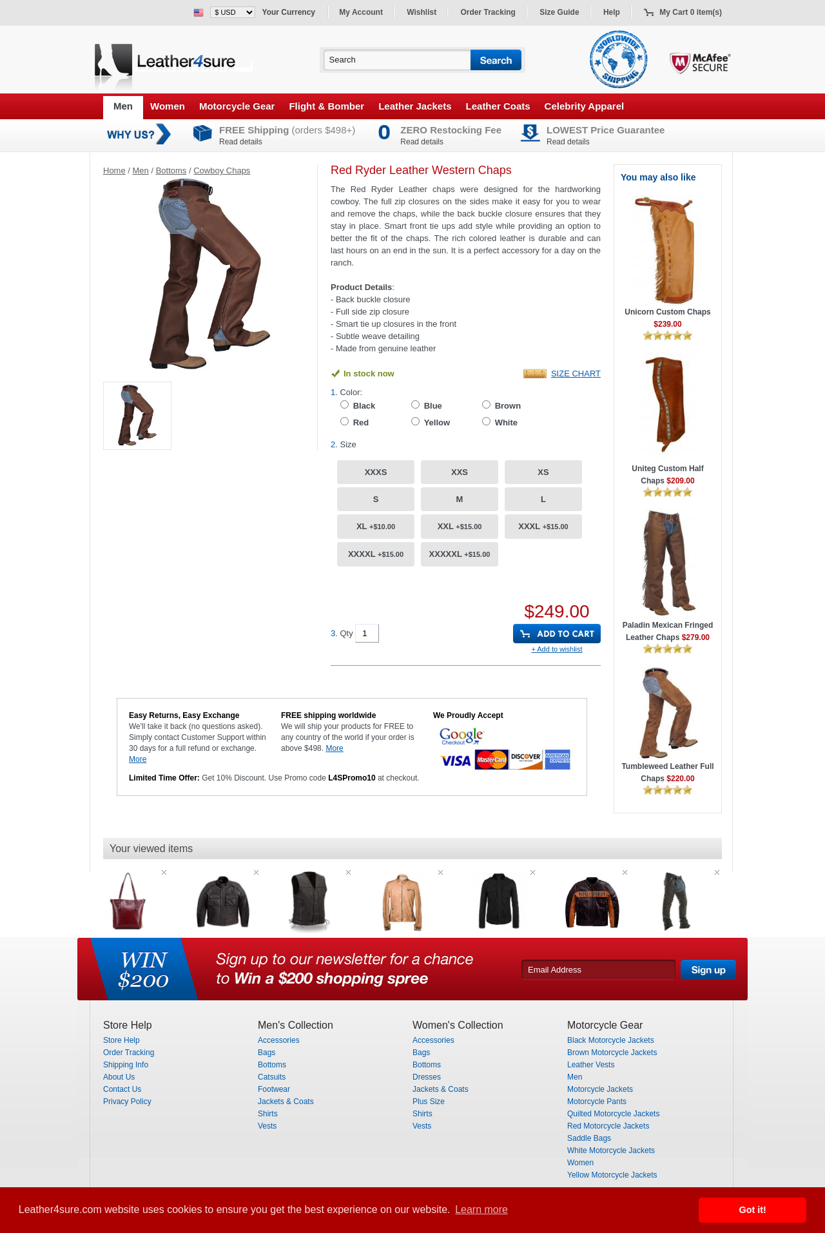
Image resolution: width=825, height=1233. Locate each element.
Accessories (279, 1040)
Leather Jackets (414, 106)
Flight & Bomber (326, 106)
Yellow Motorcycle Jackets (612, 1175)
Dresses (426, 1077)
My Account (361, 12)
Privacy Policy (127, 1101)
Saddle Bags (589, 1138)
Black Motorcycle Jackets (610, 1040)
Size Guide (559, 12)
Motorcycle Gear (237, 106)
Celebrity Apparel (585, 106)
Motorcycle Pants (596, 1101)
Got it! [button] (752, 1210)
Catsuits (272, 1077)
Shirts (268, 1113)
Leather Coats (498, 106)
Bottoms (171, 170)
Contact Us (122, 1089)
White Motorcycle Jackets (611, 1150)
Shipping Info (125, 1064)
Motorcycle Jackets (600, 1089)
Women (167, 106)
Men (123, 106)
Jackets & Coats (286, 1101)
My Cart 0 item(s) (690, 12)
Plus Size (428, 1101)
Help (611, 12)
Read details (240, 141)
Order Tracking (488, 12)
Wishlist (421, 12)
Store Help (121, 1040)
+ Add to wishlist (556, 649)
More (137, 759)
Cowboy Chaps (221, 170)
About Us (119, 1077)
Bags (266, 1052)
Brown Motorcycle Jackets (612, 1052)
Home (114, 170)
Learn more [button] (481, 1209)
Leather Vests (590, 1064)
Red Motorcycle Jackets (608, 1126)
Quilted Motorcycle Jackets (613, 1113)
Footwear (274, 1089)
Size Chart (576, 373)
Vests (267, 1126)
